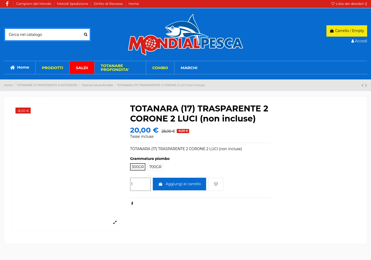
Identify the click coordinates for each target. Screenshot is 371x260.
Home (134, 4)
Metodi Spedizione (73, 4)
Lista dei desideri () (349, 4)
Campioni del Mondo (34, 4)
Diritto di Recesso (109, 4)
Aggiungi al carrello (179, 184)
